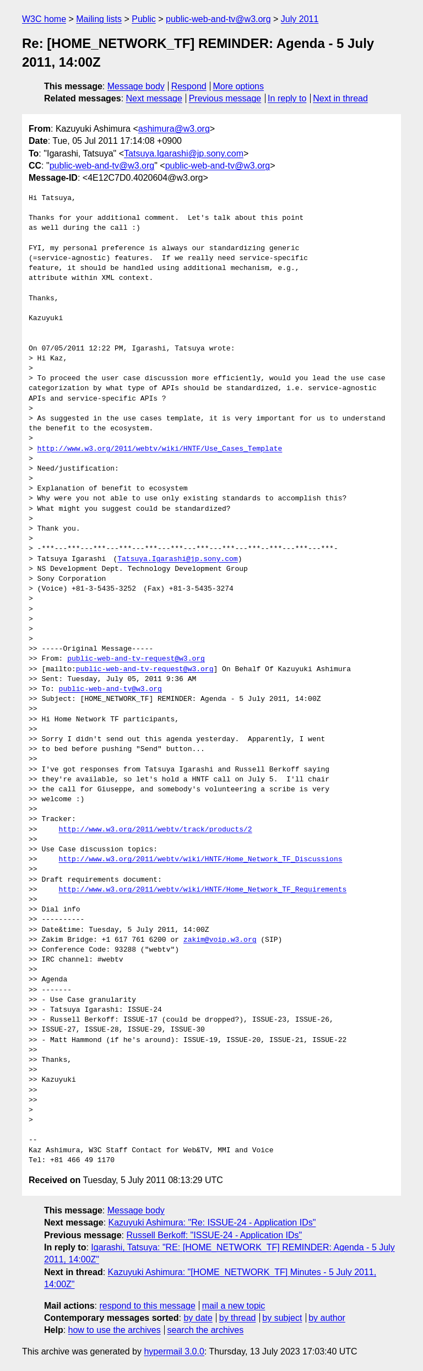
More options (238, 86)
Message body (136, 86)
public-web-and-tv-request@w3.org (136, 659)
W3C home (44, 19)
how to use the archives (114, 1330)
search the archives (205, 1330)
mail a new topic (233, 1305)
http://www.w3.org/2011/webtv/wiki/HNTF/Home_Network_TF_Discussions (201, 860)
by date (197, 1318)
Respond (189, 86)
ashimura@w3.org (174, 128)
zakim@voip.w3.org (220, 940)
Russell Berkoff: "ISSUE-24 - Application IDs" (214, 1235)
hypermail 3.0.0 (174, 1351)
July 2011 (300, 19)
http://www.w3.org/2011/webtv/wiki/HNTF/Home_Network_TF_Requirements (203, 890)
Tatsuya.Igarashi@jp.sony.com (183, 153)
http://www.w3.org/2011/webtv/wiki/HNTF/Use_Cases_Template (160, 449)
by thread (237, 1318)
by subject (282, 1318)
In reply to (287, 98)
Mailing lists (99, 19)
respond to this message (147, 1305)
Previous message (225, 98)
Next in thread (340, 98)
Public (144, 19)
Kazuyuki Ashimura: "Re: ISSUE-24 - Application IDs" (212, 1222)
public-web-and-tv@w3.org (218, 19)
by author (326, 1318)
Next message (154, 98)
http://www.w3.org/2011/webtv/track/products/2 (155, 830)
